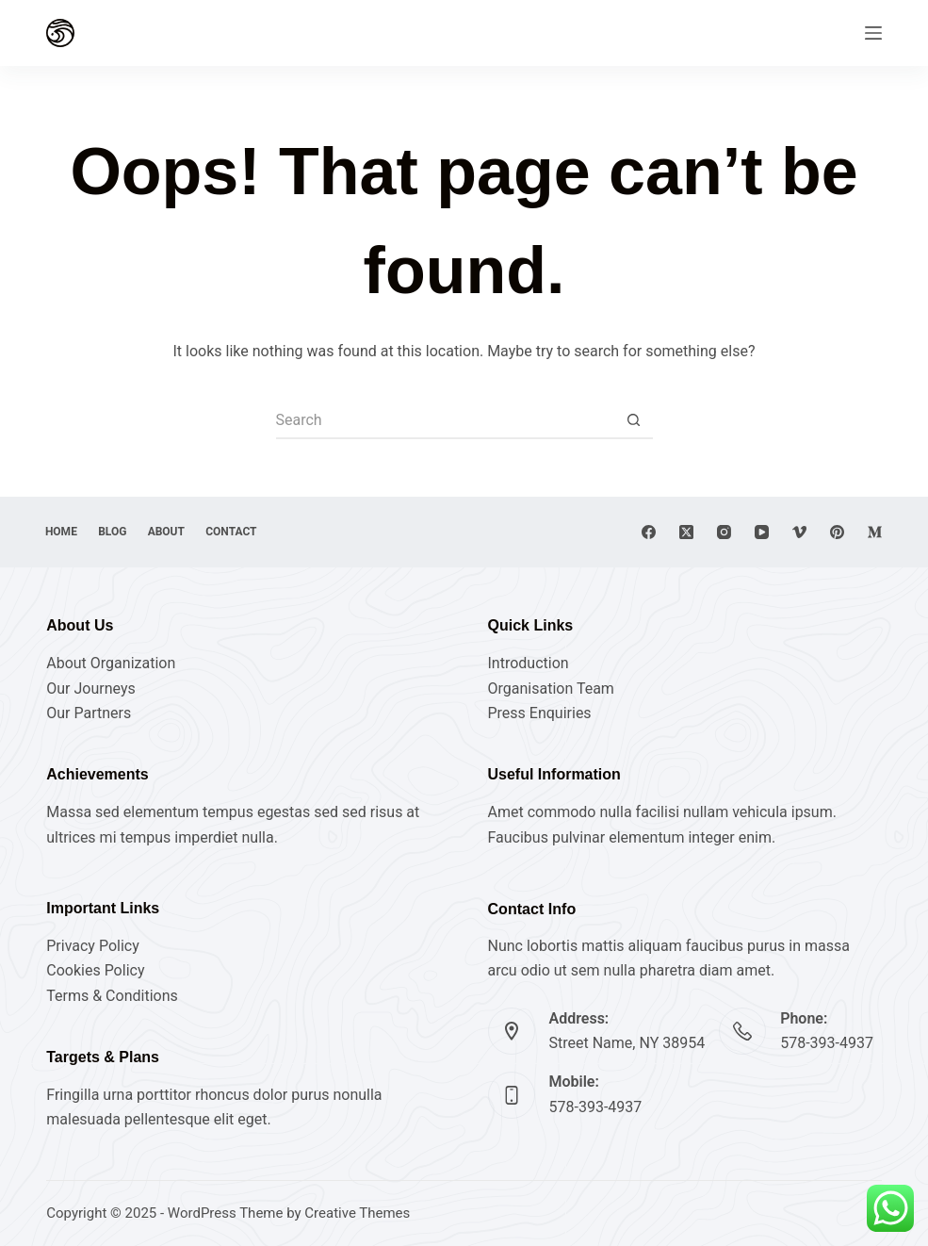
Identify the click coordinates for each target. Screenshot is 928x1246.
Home (62, 531)
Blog (116, 531)
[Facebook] (649, 532)
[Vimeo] (799, 532)
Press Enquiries (540, 713)
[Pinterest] (837, 532)
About (173, 531)
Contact (240, 531)
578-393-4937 (826, 1043)
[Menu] (873, 33)
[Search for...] (445, 420)
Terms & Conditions (112, 996)
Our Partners (88, 713)
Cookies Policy (95, 970)
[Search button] (634, 420)
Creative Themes (357, 1213)
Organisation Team (551, 688)
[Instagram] (724, 532)
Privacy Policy (92, 946)
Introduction (528, 663)
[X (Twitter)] (686, 532)
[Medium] (875, 532)
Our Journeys (90, 688)
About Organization (110, 663)
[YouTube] (762, 532)
